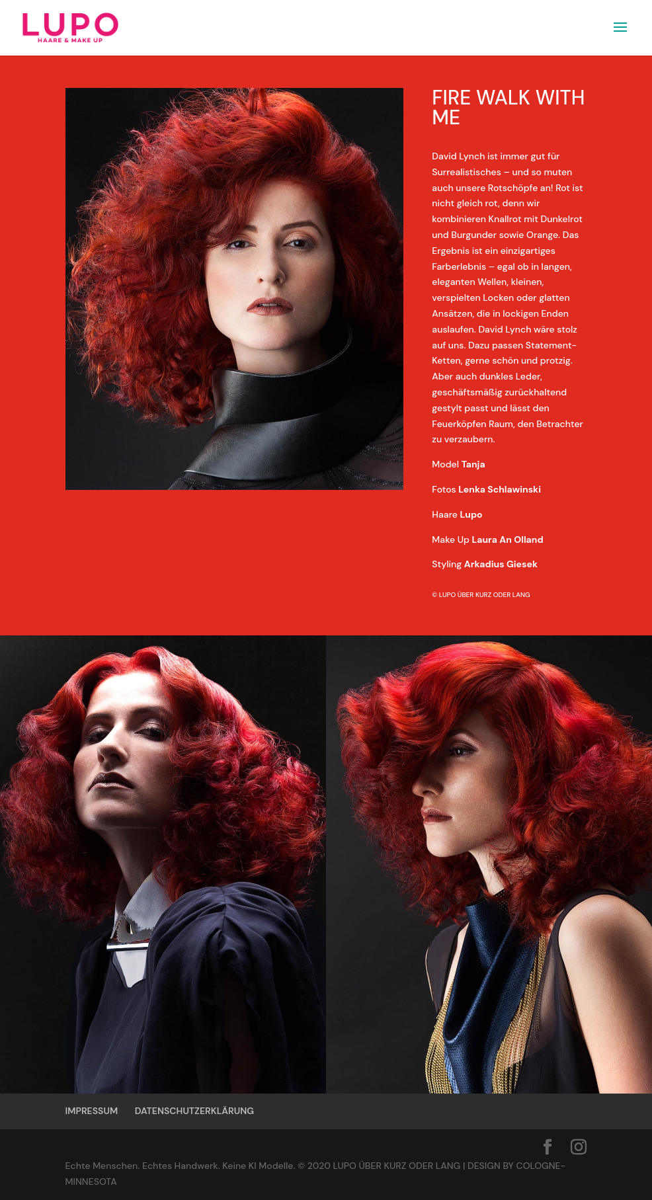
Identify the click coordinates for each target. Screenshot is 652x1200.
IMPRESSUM (91, 1111)
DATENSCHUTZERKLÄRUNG (194, 1111)
